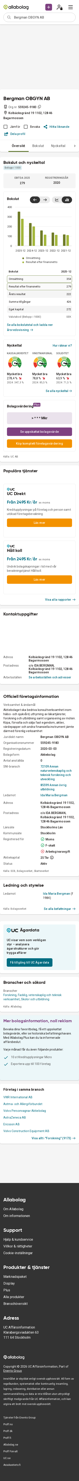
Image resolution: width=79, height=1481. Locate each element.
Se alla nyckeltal (59, 391)
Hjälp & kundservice (18, 1239)
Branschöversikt (15, 1304)
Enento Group (12, 1370)
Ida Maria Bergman (54, 795)
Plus (6, 1290)
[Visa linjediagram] (57, 199)
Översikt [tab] (18, 146)
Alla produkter (13, 1297)
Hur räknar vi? (62, 345)
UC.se (7, 1458)
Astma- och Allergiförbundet (22, 1104)
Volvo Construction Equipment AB (26, 1131)
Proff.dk (7, 1431)
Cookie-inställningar (18, 1253)
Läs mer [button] (40, 522)
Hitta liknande (57, 127)
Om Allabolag (13, 1209)
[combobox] (43, 17)
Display (9, 1283)
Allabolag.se (10, 1444)
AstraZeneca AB (14, 1117)
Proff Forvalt (10, 1451)
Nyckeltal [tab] (58, 146)
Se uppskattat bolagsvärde (39, 431)
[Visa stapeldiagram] (67, 199)
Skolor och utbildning (35, 999)
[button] (48, 7)
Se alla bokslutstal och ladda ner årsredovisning (30, 327)
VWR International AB (17, 1097)
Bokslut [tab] (38, 146)
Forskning (9, 995)
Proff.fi (7, 1437)
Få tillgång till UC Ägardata (29, 962)
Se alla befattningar (60, 909)
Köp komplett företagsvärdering (39, 443)
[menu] (71, 7)
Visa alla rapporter (60, 599)
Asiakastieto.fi (12, 1464)
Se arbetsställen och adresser (50, 677)
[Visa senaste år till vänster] (35, 199)
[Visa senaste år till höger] (45, 199)
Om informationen (16, 1216)
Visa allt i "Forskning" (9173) (54, 1138)
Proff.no (8, 1424)
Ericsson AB (11, 1124)
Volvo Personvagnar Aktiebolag (24, 1110)
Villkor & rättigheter (17, 1246)
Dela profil (14, 134)
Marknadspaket (15, 1277)
